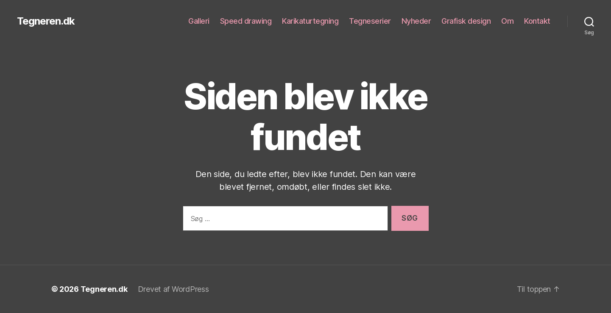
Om (507, 21)
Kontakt (537, 21)
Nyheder (416, 21)
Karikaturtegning (310, 21)
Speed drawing (246, 21)
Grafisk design (466, 21)
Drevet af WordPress (173, 289)
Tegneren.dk (46, 21)
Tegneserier (370, 21)
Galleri (198, 21)
